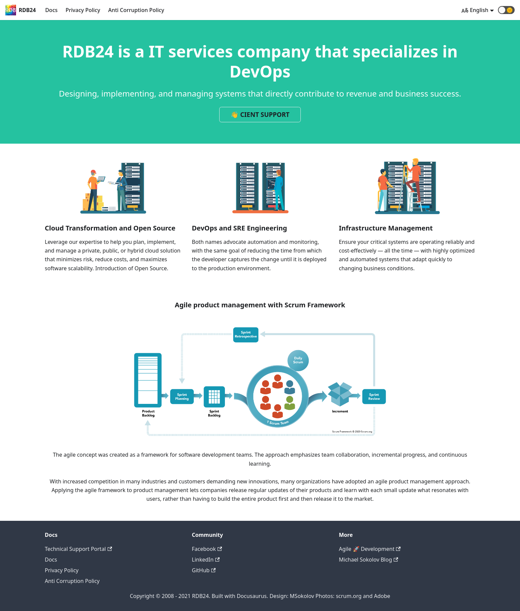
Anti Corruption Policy (136, 10)
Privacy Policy (83, 10)
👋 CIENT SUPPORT (260, 114)
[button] (506, 10)
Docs (51, 10)
